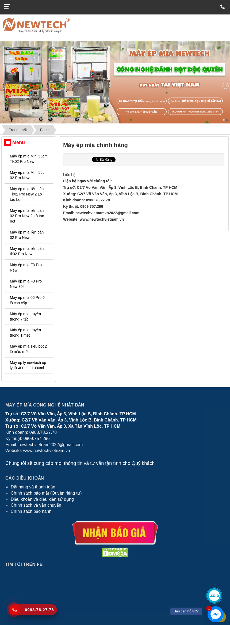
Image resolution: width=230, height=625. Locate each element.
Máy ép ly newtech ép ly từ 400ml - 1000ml (28, 365)
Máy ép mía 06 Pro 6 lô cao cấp (27, 300)
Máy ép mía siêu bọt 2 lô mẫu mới (28, 349)
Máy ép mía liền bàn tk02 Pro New (27, 251)
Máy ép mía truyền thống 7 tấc (25, 316)
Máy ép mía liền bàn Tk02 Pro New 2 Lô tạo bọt (27, 194)
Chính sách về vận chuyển (36, 505)
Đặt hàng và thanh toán (33, 487)
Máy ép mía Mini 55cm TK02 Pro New (29, 159)
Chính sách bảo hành (31, 511)
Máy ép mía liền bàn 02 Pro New (27, 235)
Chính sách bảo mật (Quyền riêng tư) (46, 493)
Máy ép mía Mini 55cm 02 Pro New (29, 175)
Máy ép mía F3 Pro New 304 (26, 284)
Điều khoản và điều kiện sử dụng (42, 499)
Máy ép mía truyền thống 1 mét (25, 332)
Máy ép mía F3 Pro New (26, 267)
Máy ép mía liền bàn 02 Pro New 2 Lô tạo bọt (27, 215)
